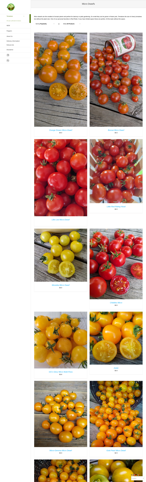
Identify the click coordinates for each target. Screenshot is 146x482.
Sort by (41, 24)
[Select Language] (137, 478)
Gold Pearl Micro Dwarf (116, 450)
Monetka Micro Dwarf (61, 285)
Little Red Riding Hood (116, 207)
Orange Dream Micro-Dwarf (60, 130)
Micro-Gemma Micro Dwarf (60, 450)
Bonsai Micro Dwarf (116, 130)
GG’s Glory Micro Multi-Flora (60, 372)
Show (68, 24)
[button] (15, 60)
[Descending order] (59, 24)
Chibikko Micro (116, 303)
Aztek (116, 368)
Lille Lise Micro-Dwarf (61, 220)
